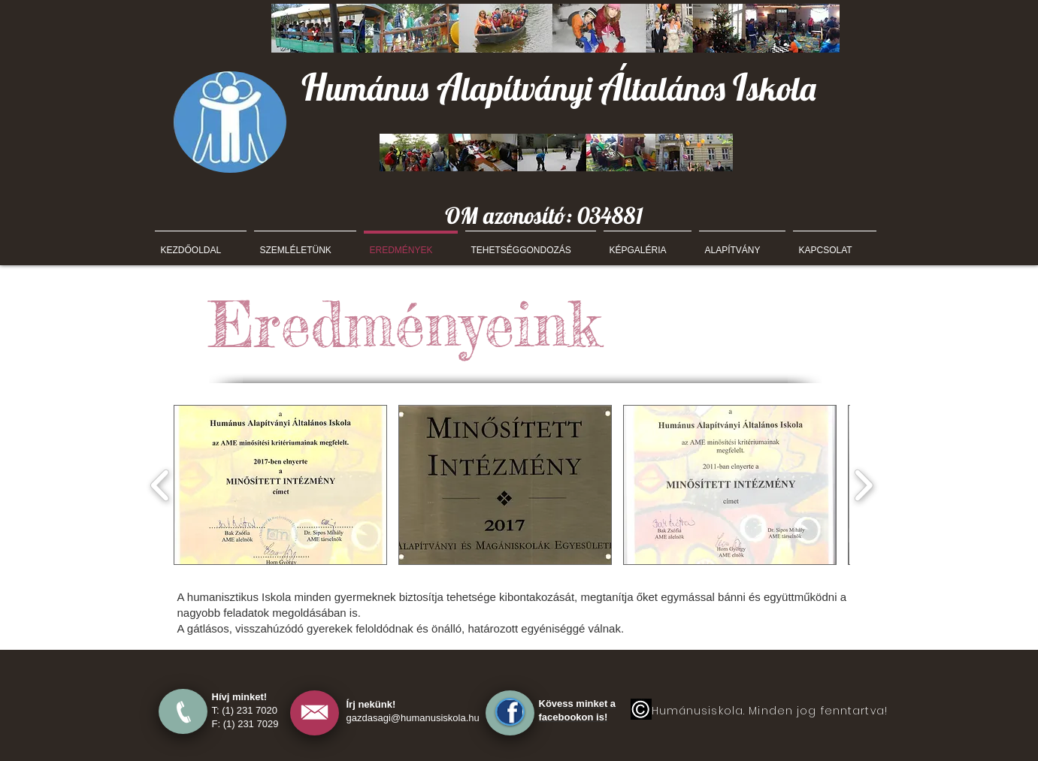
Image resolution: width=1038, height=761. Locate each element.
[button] (280, 485)
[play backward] (160, 485)
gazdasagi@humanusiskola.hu (413, 717)
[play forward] (863, 485)
